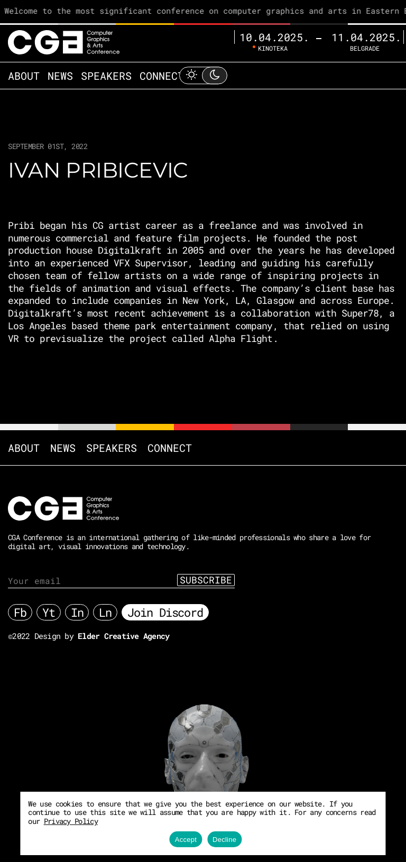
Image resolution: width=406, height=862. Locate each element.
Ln (105, 612)
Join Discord (165, 612)
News (60, 75)
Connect (162, 75)
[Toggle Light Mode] (203, 75)
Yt (48, 612)
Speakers (106, 75)
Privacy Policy (71, 821)
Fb (20, 612)
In (77, 612)
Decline (224, 840)
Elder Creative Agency (123, 636)
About (24, 75)
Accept (186, 840)
